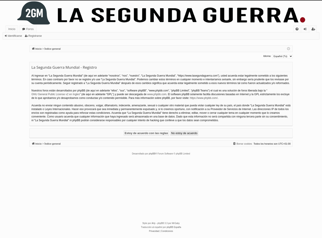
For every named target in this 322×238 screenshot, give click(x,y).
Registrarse (35, 35)
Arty (153, 223)
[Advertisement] (161, 188)
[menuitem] (297, 29)
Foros (30, 29)
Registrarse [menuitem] (314, 29)
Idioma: (267, 56)
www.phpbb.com (156, 94)
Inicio (11, 29)
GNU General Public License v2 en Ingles (55, 94)
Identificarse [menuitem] (306, 29)
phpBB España (174, 227)
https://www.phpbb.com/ (204, 98)
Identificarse (15, 35)
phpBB (152, 153)
